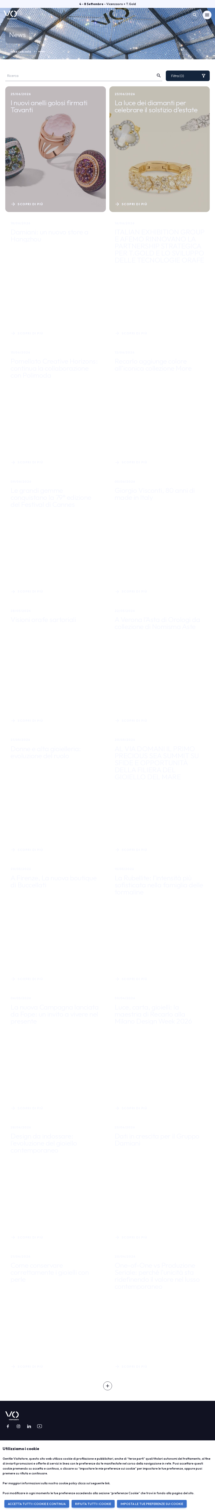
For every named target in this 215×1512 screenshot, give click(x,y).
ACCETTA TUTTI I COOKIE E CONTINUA (37, 1504)
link (107, 1483)
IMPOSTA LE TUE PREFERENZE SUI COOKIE (152, 1504)
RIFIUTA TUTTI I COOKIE (93, 1504)
